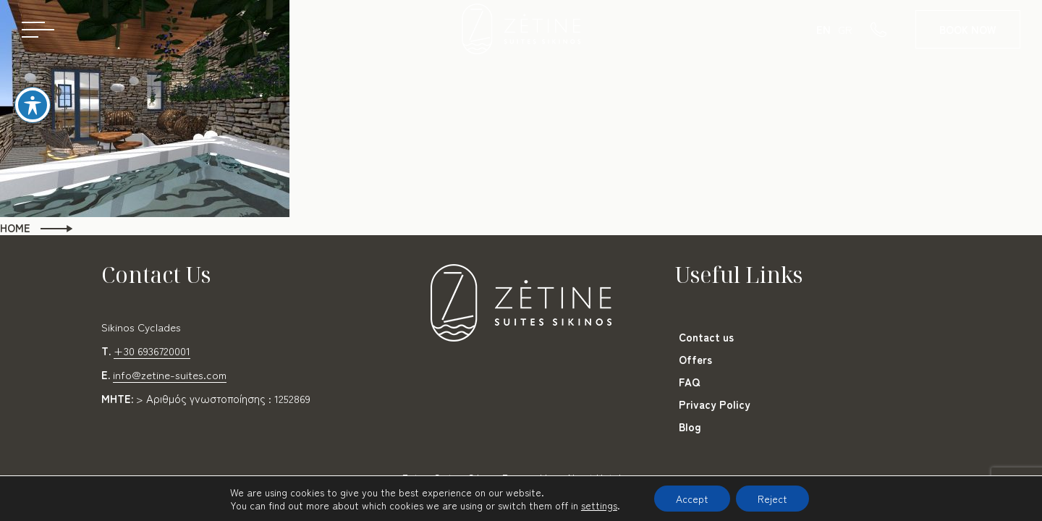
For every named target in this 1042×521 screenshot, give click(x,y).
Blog (690, 426)
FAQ (689, 381)
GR (845, 29)
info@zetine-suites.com (169, 374)
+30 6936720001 (152, 350)
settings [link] (599, 505)
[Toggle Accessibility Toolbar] (32, 105)
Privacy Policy (714, 404)
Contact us (706, 336)
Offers (695, 359)
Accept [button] (692, 498)
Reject (772, 498)
